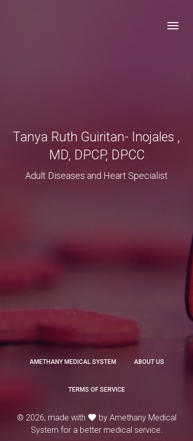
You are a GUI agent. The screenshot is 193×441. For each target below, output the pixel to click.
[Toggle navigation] (173, 26)
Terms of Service (96, 389)
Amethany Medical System (72, 361)
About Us (149, 361)
